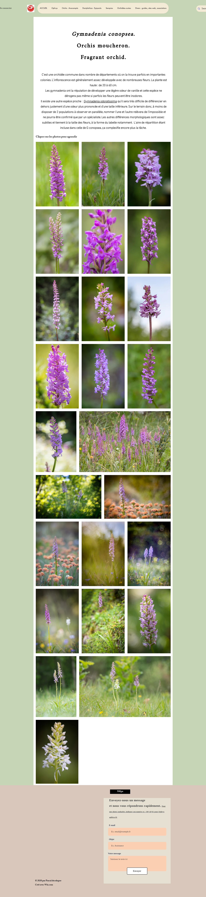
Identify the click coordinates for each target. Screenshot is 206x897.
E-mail (112, 825)
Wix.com (48, 885)
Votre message (114, 853)
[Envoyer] (137, 871)
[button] (54, 8)
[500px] (120, 791)
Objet (111, 839)
